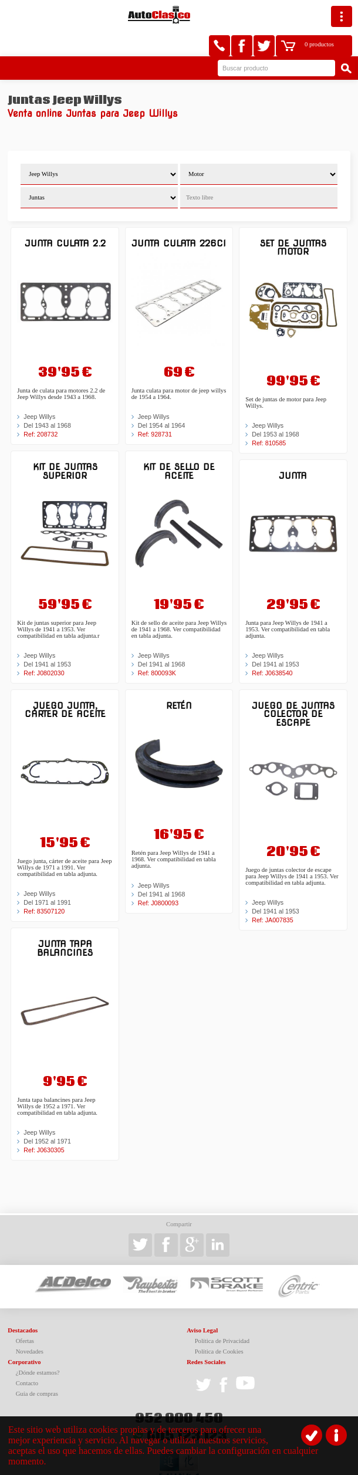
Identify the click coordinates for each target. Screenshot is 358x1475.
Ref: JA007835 (272, 892)
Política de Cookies (219, 1324)
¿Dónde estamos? (38, 1345)
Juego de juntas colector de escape (293, 687)
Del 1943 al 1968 (47, 398)
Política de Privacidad (222, 1314)
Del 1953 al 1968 (275, 407)
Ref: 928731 (155, 407)
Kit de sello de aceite (179, 444)
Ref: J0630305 (43, 1122)
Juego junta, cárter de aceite (65, 683)
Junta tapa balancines (65, 921)
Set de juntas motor (293, 220)
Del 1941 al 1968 (161, 637)
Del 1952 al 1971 (47, 1114)
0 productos (297, 15)
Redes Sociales (206, 1335)
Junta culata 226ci (178, 216)
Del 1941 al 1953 (47, 637)
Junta (293, 449)
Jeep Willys (39, 389)
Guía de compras (37, 1367)
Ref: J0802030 (43, 645)
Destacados (23, 1303)
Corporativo (24, 1335)
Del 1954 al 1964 (161, 398)
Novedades (29, 1324)
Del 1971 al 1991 (47, 875)
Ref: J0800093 (158, 875)
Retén (179, 679)
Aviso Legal (202, 1303)
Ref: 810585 (269, 416)
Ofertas (25, 1314)
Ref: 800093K (157, 645)
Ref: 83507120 (44, 884)
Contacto (27, 1356)
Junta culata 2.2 (65, 216)
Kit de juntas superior (65, 444)
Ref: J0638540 (272, 645)
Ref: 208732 (40, 407)
